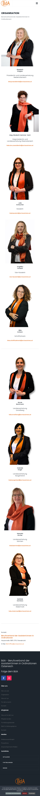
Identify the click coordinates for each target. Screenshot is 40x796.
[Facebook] (3, 678)
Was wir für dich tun (7, 715)
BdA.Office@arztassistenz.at (15, 644)
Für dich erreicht (6, 702)
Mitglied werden (6, 719)
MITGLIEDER (6, 757)
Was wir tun (5, 698)
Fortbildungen (8, 762)
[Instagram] (9, 678)
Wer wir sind (5, 691)
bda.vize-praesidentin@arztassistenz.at (20, 145)
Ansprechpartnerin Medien (9, 747)
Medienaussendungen (7, 739)
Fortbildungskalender (7, 723)
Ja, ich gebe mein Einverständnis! (13, 793)
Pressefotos (5, 743)
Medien (5, 768)
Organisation (5, 695)
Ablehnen (25, 793)
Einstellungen (32, 793)
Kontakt (3, 706)
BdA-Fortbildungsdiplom (8, 726)
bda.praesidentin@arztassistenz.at (20, 82)
